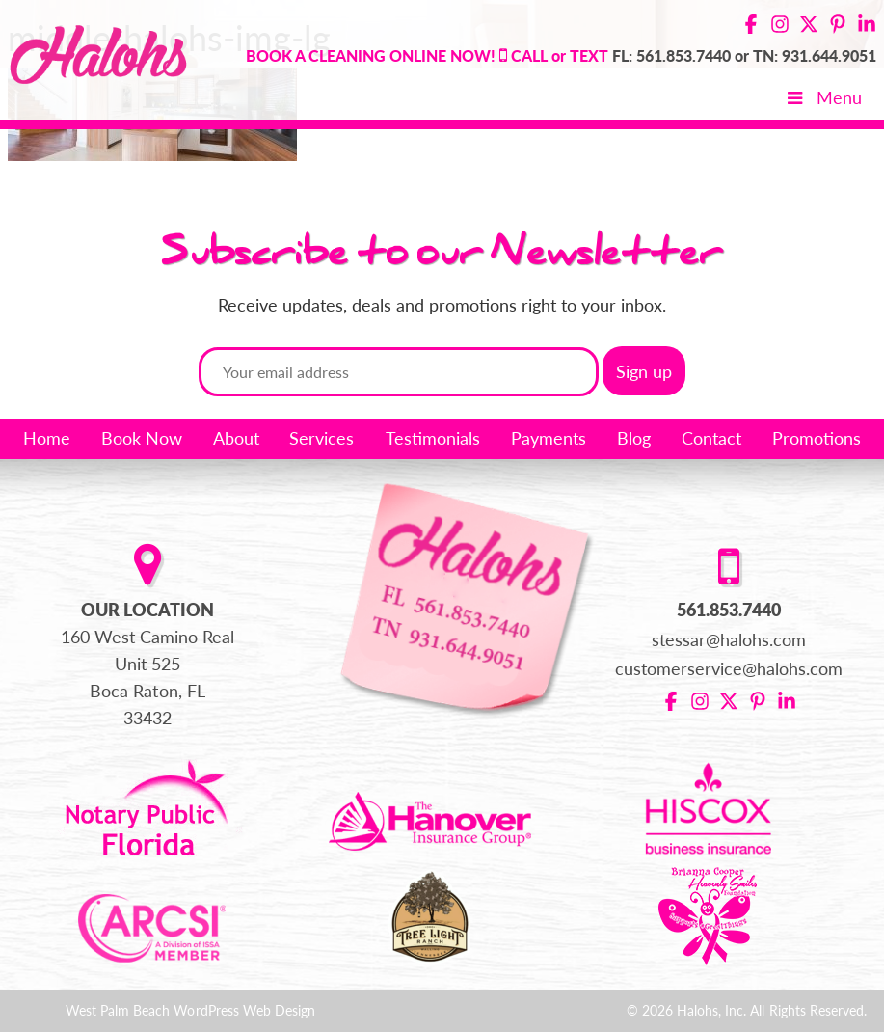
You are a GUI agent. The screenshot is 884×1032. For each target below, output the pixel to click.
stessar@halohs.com (729, 639)
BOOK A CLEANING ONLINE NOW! (371, 55)
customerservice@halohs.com (729, 668)
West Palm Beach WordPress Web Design (190, 1010)
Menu (823, 97)
